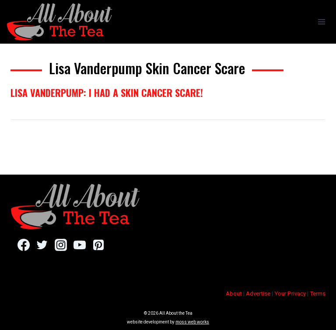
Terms (318, 293)
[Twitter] (42, 245)
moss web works (192, 322)
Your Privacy (290, 293)
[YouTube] (79, 245)
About (234, 293)
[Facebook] (23, 245)
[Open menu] (321, 21)
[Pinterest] (98, 245)
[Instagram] (60, 245)
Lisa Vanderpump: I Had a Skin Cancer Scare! (106, 93)
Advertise (258, 293)
